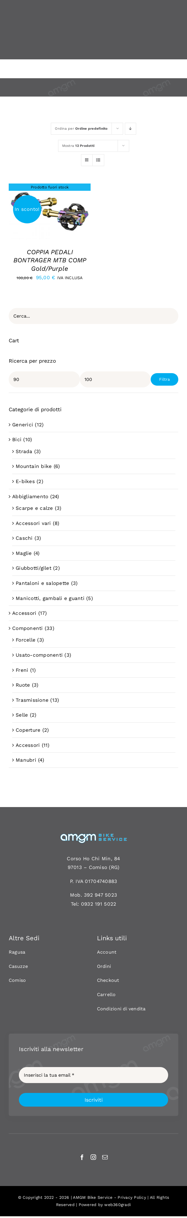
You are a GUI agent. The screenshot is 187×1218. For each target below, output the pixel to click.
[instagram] (93, 1157)
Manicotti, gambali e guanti (50, 598)
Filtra (164, 379)
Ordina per (81, 129)
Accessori (24, 613)
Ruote (23, 685)
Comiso (98, 867)
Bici (16, 439)
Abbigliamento (30, 496)
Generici (22, 425)
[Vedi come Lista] (98, 160)
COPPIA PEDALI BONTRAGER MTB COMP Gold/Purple (49, 260)
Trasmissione (32, 700)
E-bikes (25, 481)
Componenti (27, 628)
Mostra (78, 146)
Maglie (24, 553)
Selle (22, 715)
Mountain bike (34, 466)
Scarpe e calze (34, 508)
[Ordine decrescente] (130, 129)
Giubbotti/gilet (33, 568)
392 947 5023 (100, 895)
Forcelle (25, 640)
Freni (22, 670)
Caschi (24, 538)
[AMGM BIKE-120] (93, 835)
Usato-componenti (39, 655)
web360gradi (117, 1204)
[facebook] (82, 1157)
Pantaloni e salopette (42, 583)
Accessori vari (33, 523)
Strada (24, 451)
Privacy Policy (132, 1197)
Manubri (26, 760)
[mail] (105, 1157)
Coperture (28, 730)
